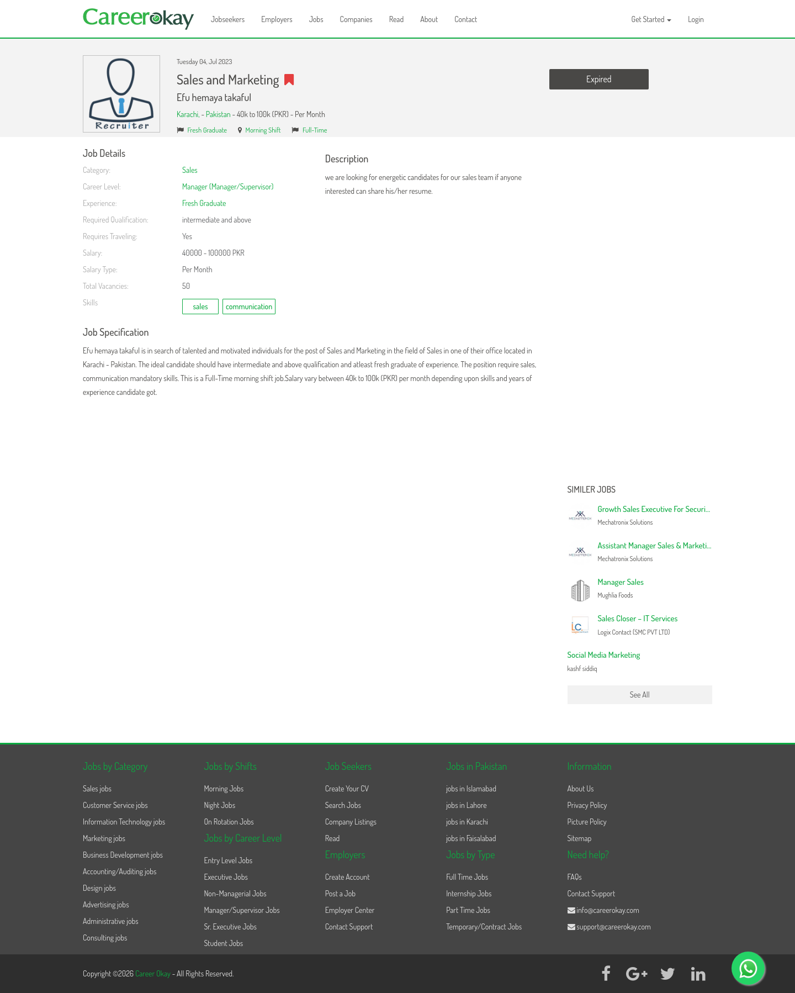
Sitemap (580, 838)
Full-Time (315, 129)
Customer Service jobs (115, 805)
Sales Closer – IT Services (638, 618)
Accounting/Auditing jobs (119, 871)
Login (696, 19)
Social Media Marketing (604, 654)
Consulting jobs (105, 937)
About (429, 19)
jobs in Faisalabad (471, 838)
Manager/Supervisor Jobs (241, 910)
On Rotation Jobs (228, 821)
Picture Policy (587, 821)
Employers (277, 19)
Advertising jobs (106, 904)
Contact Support (349, 926)
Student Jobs (223, 943)
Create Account (347, 876)
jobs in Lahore (466, 805)
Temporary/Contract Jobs (484, 926)
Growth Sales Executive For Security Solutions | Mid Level (688, 509)
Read (396, 19)
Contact (465, 19)
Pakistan (218, 114)
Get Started (652, 19)
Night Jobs (219, 805)
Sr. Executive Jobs (230, 926)
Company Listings (351, 821)
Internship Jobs (468, 893)
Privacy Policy (587, 805)
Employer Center (350, 910)
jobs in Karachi (467, 821)
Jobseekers (228, 19)
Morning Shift (263, 129)
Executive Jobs (225, 876)
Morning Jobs (223, 788)
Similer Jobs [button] (592, 490)
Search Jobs (343, 805)
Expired (598, 78)
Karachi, (189, 114)
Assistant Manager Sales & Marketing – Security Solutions (689, 545)
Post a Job (340, 893)
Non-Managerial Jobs (235, 893)
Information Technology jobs (124, 821)
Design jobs (99, 887)
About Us (581, 788)
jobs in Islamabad (471, 788)
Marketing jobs (104, 838)
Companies (356, 19)
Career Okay (153, 973)
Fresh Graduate (207, 129)
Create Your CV (347, 788)
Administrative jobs (111, 921)
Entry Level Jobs (228, 860)
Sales (190, 170)
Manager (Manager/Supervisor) (227, 186)
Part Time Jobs (468, 910)
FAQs (575, 876)
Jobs (316, 19)
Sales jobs (97, 788)
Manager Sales (621, 582)
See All (640, 694)
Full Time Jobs (467, 876)
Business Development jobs (123, 854)
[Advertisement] (640, 313)
